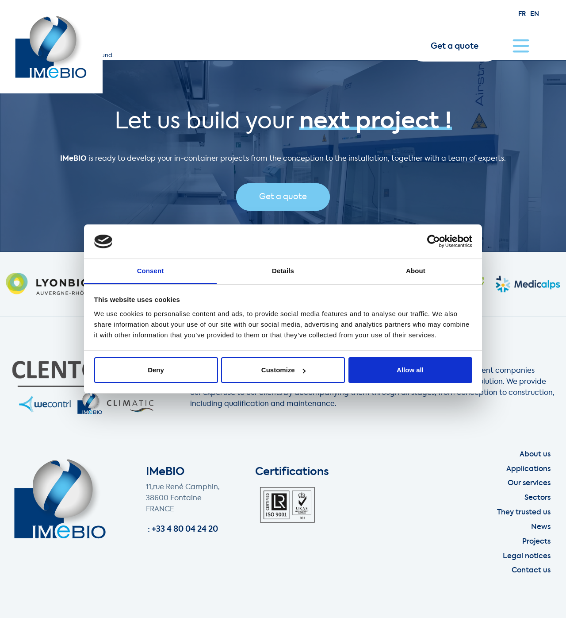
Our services (529, 483)
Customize (283, 370)
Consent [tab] (150, 270)
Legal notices (527, 556)
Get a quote (454, 46)
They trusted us (524, 512)
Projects (536, 541)
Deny (156, 370)
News (541, 527)
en (534, 14)
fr (522, 14)
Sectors (537, 498)
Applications (528, 469)
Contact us (531, 570)
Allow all (410, 370)
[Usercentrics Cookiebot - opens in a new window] (433, 241)
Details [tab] (283, 270)
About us (535, 454)
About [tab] (415, 270)
